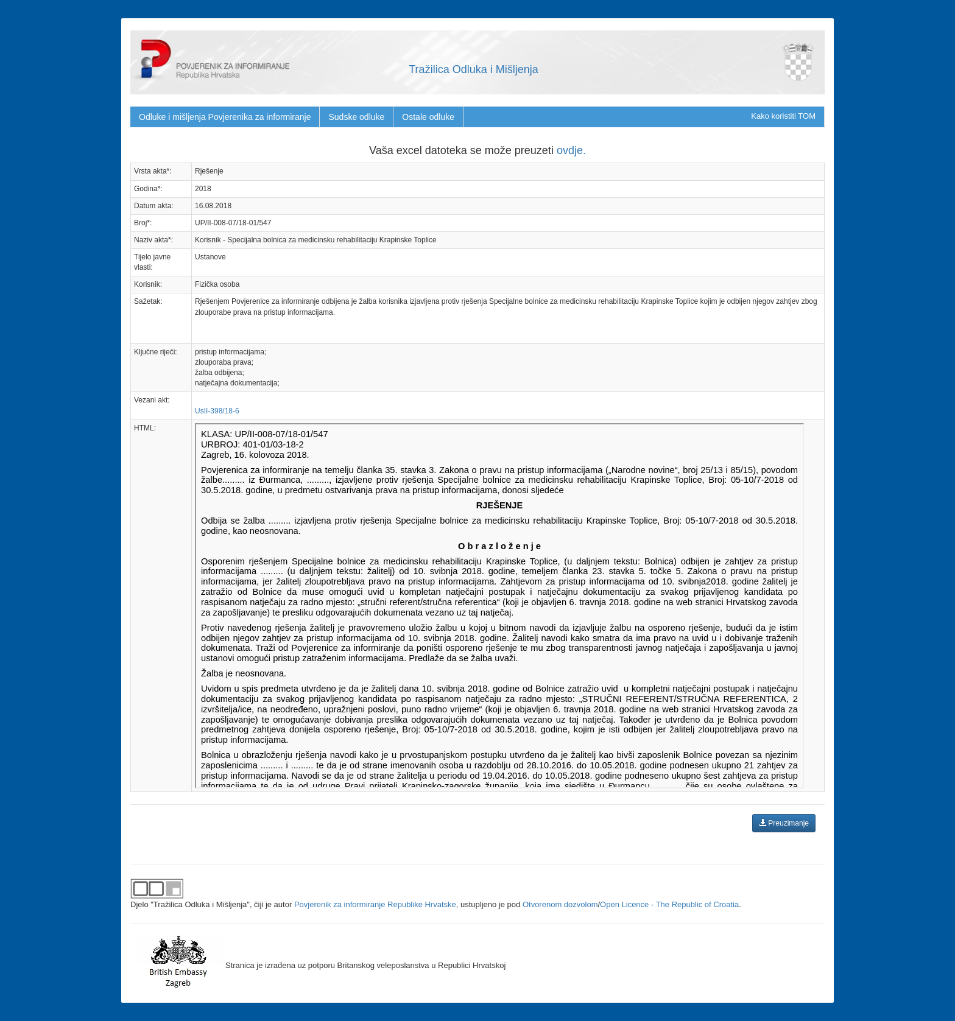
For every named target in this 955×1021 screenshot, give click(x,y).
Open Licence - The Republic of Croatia (669, 904)
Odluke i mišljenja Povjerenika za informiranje (225, 117)
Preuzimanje (784, 823)
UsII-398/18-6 (217, 411)
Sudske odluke (356, 117)
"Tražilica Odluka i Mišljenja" (200, 904)
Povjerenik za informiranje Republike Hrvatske (375, 904)
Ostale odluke (428, 117)
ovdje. (571, 150)
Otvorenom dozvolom (560, 904)
